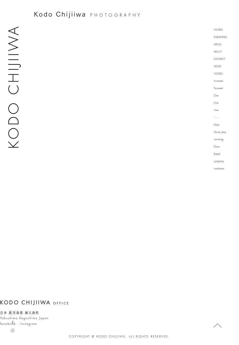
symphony (219, 161)
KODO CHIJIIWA (14, 87)
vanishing (218, 139)
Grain (217, 146)
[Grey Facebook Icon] (12, 322)
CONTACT (219, 59)
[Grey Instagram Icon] (12, 330)
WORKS (218, 29)
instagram (28, 323)
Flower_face (220, 132)
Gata (216, 117)
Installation (219, 168)
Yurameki (218, 81)
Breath (217, 154)
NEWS (217, 44)
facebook (8, 323)
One (216, 95)
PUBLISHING (220, 37)
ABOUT (218, 51)
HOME (217, 66)
